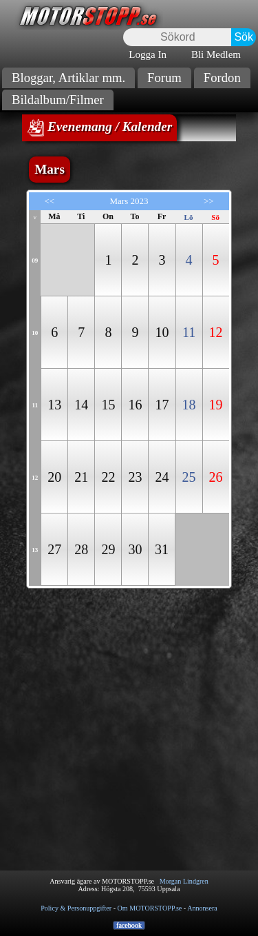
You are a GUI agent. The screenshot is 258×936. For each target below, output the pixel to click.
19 (216, 404)
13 (54, 404)
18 (189, 404)
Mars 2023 (129, 201)
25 (189, 477)
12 (216, 332)
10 (162, 332)
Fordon (222, 77)
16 (135, 404)
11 (188, 332)
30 (135, 549)
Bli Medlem (216, 54)
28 (81, 549)
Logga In (147, 54)
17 (162, 404)
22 (108, 477)
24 (162, 477)
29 (108, 549)
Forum (164, 77)
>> (209, 201)
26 (216, 477)
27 (54, 549)
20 (54, 477)
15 (108, 404)
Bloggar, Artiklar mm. (68, 77)
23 (135, 477)
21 (81, 477)
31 (162, 549)
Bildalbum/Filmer (58, 99)
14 (81, 404)
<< (49, 201)
